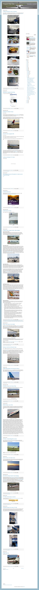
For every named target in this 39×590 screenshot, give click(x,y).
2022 (27, 64)
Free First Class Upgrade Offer (8, 133)
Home (13, 568)
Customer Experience (19, 320)
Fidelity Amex (7, 350)
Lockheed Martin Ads (7, 191)
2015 (27, 70)
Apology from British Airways (8, 111)
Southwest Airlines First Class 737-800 (10, 507)
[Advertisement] (16, 577)
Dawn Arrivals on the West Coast (9, 457)
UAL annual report (8, 271)
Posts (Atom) (7, 569)
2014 (27, 100)
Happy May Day (28, 95)
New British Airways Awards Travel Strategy (11, 475)
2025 (27, 61)
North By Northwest (10, 341)
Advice (7, 320)
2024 (27, 62)
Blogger (24, 586)
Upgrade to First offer (16, 114)
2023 (27, 63)
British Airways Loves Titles (8, 404)
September (28, 73)
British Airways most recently (9, 251)
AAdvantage (6, 320)
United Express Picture (7, 210)
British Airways (12, 320)
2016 (27, 69)
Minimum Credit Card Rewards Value (9, 347)
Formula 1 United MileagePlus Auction (10, 438)
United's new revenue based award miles (15, 498)
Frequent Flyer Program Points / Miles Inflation (11, 230)
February (28, 98)
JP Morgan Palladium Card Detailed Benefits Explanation (32, 37)
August (28, 74)
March (28, 97)
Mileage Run (6, 504)
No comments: (11, 108)
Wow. (3, 176)
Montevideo (17, 477)
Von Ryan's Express (16, 341)
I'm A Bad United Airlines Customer (9, 496)
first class (17, 151)
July (27, 75)
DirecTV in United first (6, 326)
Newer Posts (4, 568)
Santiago (14, 477)
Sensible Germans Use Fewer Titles (9, 386)
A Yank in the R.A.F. (18, 325)
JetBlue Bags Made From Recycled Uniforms (11, 368)
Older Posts (22, 568)
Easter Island (11, 477)
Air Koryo (8, 554)
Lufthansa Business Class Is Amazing (10, 11)
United (10, 504)
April (27, 96)
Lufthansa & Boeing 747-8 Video (9, 157)
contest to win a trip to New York (15, 371)
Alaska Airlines (9, 320)
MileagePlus (8, 504)
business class (15, 320)
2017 (27, 68)
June (27, 76)
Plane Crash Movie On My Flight (9, 324)
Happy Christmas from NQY (32, 55)
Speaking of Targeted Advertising (9, 92)
